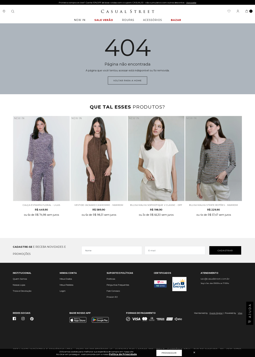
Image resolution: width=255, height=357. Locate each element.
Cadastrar (225, 250)
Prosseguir (169, 353)
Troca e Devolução (22, 291)
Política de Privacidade (123, 354)
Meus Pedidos (66, 285)
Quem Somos (20, 278)
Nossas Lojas (19, 285)
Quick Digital (216, 313)
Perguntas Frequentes (118, 285)
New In (80, 20)
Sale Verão (103, 20)
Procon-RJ (112, 297)
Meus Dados (66, 278)
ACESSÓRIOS (152, 20)
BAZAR (176, 20)
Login (63, 291)
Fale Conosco (113, 291)
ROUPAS (128, 20)
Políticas (111, 278)
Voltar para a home (127, 80)
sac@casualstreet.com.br (215, 278)
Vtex (240, 313)
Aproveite (191, 2)
